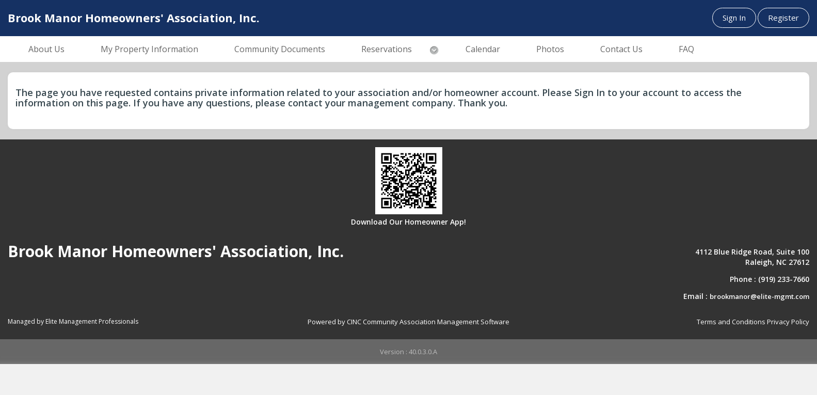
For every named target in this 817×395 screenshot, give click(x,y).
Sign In (734, 17)
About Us (46, 49)
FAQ (686, 49)
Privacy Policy (788, 321)
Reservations (386, 49)
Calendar (483, 49)
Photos (550, 49)
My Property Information (149, 49)
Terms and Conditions (731, 321)
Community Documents (279, 49)
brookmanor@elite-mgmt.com (759, 296)
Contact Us (621, 49)
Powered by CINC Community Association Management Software (408, 321)
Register (783, 17)
